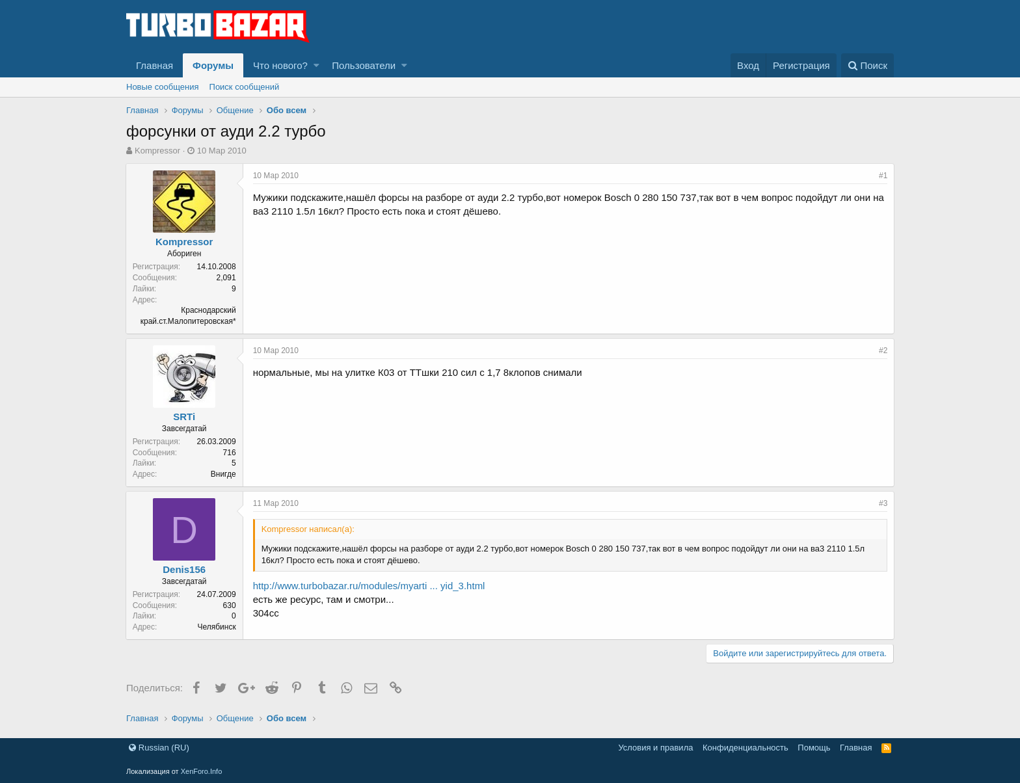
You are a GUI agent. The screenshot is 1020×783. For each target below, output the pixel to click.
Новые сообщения (162, 87)
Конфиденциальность (745, 747)
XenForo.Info (201, 771)
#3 (882, 503)
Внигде (224, 474)
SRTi (185, 416)
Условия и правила (655, 747)
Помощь (814, 747)
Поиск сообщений (244, 87)
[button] (316, 65)
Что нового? (280, 65)
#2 (882, 350)
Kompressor (157, 150)
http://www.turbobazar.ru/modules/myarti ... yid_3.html (370, 585)
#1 (882, 175)
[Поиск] (867, 65)
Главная (154, 65)
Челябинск (217, 626)
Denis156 (185, 569)
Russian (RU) (159, 747)
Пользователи (364, 65)
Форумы (213, 65)
